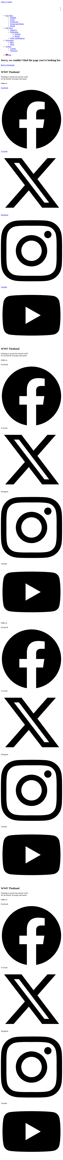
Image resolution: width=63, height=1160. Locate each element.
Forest (12, 20)
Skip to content (6, 2)
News (12, 44)
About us (13, 30)
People (12, 26)
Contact (8, 46)
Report (17, 36)
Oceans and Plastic (17, 24)
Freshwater (14, 22)
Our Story (9, 28)
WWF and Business (17, 38)
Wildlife (13, 18)
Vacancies (13, 51)
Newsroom (10, 40)
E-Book (17, 34)
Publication (14, 32)
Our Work (9, 16)
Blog (12, 42)
